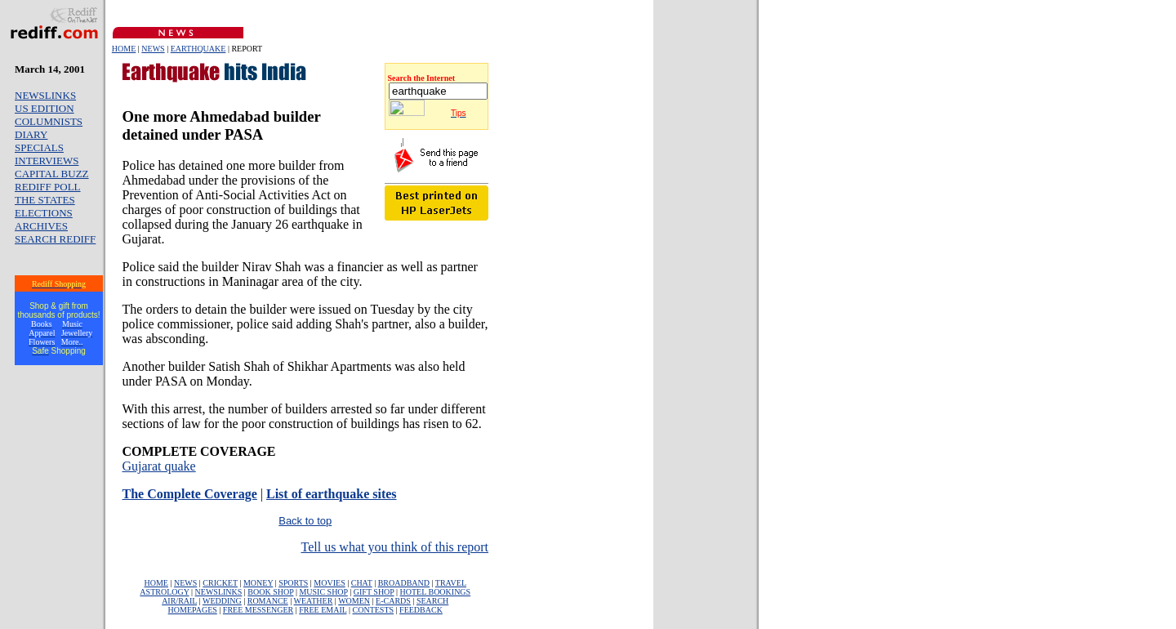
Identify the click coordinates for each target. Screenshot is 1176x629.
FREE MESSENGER (258, 609)
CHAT (361, 582)
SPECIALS (39, 147)
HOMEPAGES (192, 609)
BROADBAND (404, 582)
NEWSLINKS (45, 95)
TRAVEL (450, 582)
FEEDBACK (421, 609)
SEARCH (432, 600)
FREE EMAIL (322, 609)
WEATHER (313, 600)
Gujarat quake (159, 466)
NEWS (152, 48)
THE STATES (45, 200)
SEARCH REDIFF (55, 239)
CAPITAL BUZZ (52, 173)
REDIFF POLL (48, 187)
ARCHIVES (41, 226)
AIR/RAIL (179, 600)
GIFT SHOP (374, 591)
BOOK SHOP (270, 591)
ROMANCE (267, 600)
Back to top (305, 521)
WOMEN (354, 600)
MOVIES (329, 582)
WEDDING (222, 600)
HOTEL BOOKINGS (435, 591)
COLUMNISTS (48, 121)
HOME (124, 48)
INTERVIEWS (46, 160)
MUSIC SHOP (323, 591)
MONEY (258, 582)
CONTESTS (373, 609)
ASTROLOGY (164, 591)
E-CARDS (393, 600)
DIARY (31, 134)
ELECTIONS (44, 213)
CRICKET (220, 582)
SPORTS (293, 582)
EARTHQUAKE (198, 48)
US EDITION (44, 108)
